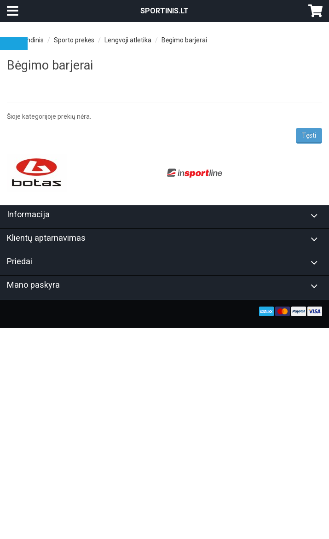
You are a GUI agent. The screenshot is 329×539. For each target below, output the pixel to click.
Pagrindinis (28, 40)
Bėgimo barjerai (184, 40)
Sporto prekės (74, 40)
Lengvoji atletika (127, 40)
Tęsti (309, 135)
